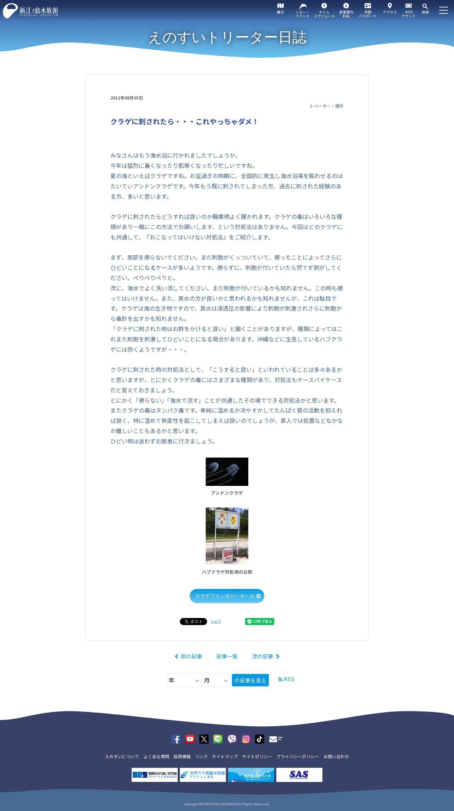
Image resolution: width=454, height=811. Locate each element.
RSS (289, 678)
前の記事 (191, 656)
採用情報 (181, 756)
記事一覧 (227, 656)
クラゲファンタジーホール (225, 595)
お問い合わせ (336, 756)
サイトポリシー (257, 756)
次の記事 (262, 656)
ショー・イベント (302, 13)
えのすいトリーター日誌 (227, 37)
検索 (425, 12)
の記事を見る (250, 680)
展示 (280, 12)
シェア (216, 621)
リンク (201, 756)
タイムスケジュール (324, 13)
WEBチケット (409, 13)
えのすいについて (122, 756)
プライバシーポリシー (297, 756)
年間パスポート (368, 13)
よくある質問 (156, 756)
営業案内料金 (346, 13)
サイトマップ (225, 756)
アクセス (390, 12)
